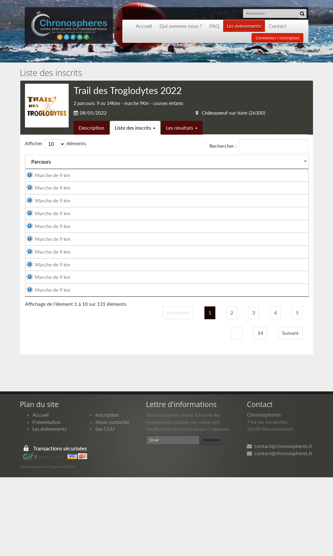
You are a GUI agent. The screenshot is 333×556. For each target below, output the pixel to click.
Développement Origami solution (47, 545)
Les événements (49, 507)
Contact (277, 26)
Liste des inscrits (135, 128)
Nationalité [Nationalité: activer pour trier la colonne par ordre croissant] (163, 169)
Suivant (290, 411)
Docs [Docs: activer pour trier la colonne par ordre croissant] (296, 169)
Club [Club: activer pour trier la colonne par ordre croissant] (226, 169)
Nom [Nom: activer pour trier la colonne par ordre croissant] (68, 169)
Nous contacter (112, 500)
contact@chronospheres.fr (280, 524)
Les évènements (244, 26)
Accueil (144, 26)
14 (260, 411)
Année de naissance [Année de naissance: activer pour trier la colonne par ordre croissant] (198, 165)
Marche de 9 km (43, 185)
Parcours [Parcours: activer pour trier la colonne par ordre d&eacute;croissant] (41, 169)
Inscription (107, 493)
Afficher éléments (55, 144)
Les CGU (105, 507)
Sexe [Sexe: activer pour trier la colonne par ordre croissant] (133, 169)
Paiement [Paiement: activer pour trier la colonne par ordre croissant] (268, 169)
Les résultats (182, 128)
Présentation (46, 500)
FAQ (214, 26)
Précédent (178, 391)
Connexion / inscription (278, 38)
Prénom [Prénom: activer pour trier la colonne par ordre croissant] (107, 169)
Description (91, 128)
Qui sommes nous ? (180, 26)
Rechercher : (258, 146)
